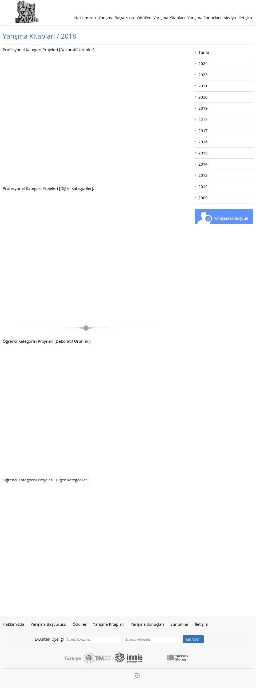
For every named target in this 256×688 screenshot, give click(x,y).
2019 (202, 108)
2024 (202, 63)
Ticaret (89, 657)
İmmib (129, 657)
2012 (202, 186)
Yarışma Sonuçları (204, 17)
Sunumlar (179, 624)
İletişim (245, 17)
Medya (229, 17)
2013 (202, 175)
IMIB (155, 657)
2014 (202, 164)
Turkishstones (178, 657)
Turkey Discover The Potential (72, 657)
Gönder (193, 639)
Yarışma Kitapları (169, 17)
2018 (202, 119)
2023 (202, 74)
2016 (202, 141)
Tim (103, 657)
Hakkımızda (85, 17)
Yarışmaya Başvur (224, 216)
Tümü (203, 52)
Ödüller (144, 17)
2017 (202, 130)
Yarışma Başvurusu (116, 17)
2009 (202, 197)
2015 (202, 152)
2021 (202, 85)
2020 (202, 97)
